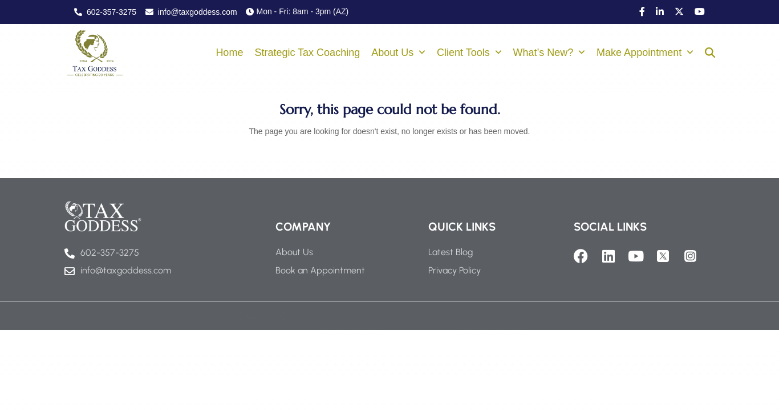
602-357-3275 (105, 12)
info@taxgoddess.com (191, 12)
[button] (710, 53)
